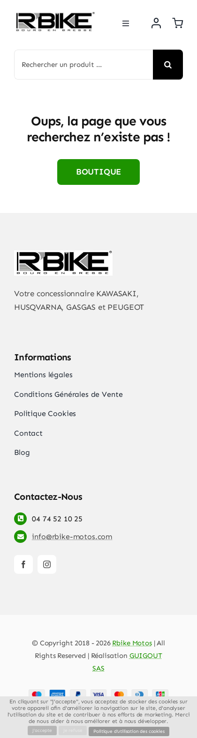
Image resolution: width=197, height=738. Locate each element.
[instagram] (47, 564)
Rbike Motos (132, 643)
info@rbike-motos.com (72, 536)
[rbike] (54, 15)
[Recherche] (168, 65)
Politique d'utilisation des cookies (128, 731)
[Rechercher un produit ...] (83, 65)
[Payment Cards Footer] (98, 693)
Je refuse (72, 730)
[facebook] (23, 564)
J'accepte (42, 730)
